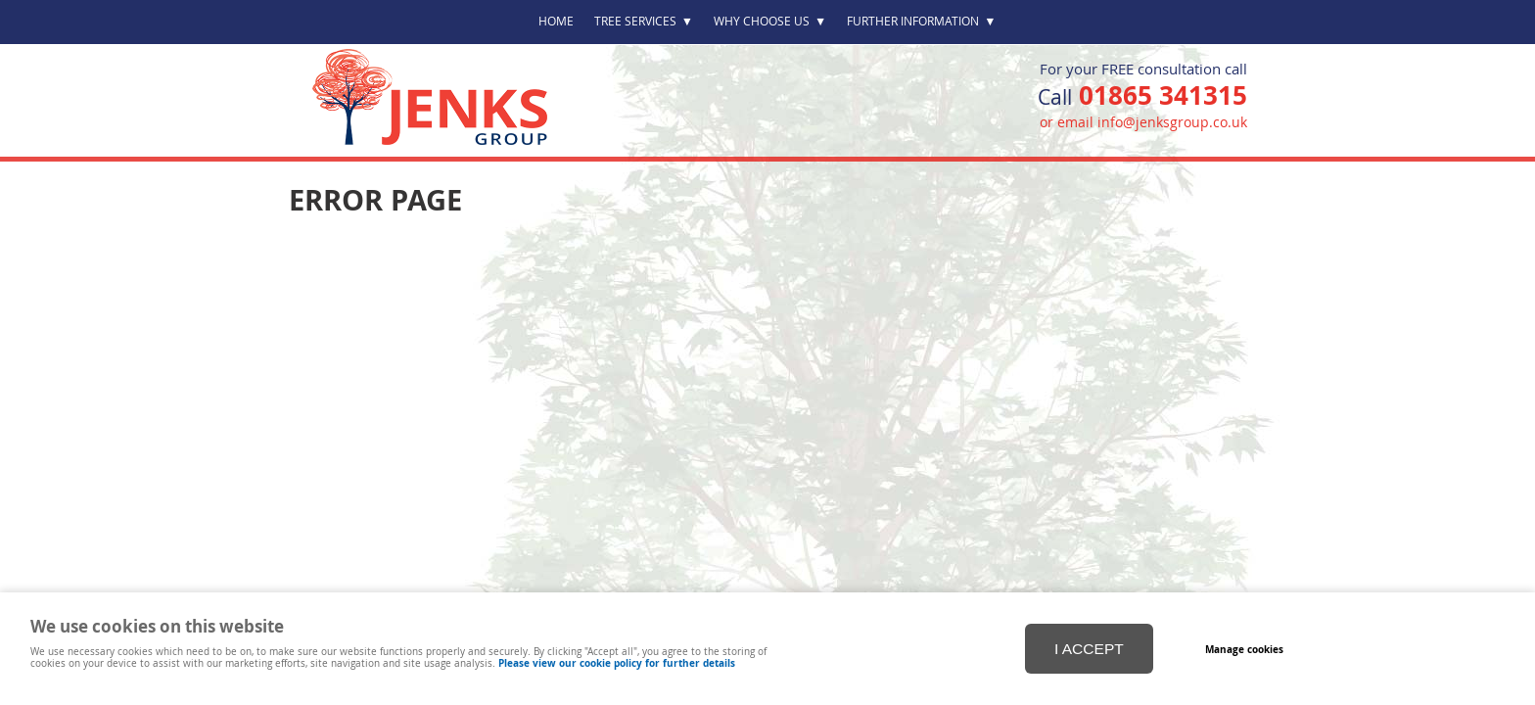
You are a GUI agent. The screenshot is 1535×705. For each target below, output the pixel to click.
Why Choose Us (770, 21)
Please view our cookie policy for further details (616, 663)
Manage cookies (1244, 649)
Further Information (921, 21)
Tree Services (643, 21)
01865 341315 (1163, 95)
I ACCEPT (1089, 648)
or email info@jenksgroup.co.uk (1143, 122)
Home (556, 21)
